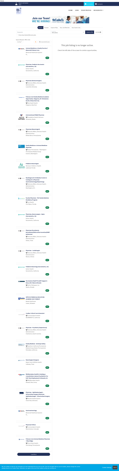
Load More (34, 454)
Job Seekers (89, 4)
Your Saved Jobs (76, 27)
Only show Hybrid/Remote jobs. (27, 35)
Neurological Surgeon (32, 360)
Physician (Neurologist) (33, 129)
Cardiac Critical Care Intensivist (35, 313)
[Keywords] (34, 32)
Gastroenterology (31, 410)
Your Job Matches (65, 27)
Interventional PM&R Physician (35, 115)
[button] (98, 32)
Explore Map (54, 27)
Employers (99, 4)
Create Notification (44, 42)
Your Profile (86, 10)
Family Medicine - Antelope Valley (35, 344)
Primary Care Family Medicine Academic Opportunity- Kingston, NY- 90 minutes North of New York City (37, 99)
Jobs (77, 10)
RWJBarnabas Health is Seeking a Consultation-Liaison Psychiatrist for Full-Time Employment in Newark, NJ (37, 376)
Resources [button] (98, 10)
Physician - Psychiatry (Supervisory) (36, 327)
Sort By (19, 42)
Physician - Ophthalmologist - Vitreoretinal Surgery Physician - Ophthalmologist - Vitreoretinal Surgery (38, 394)
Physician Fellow (31, 425)
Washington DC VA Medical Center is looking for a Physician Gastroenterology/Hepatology (36, 180)
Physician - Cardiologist (33, 250)
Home (70, 10)
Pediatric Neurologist (32, 163)
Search (40, 27)
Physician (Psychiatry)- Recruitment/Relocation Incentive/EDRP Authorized (38, 232)
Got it (115, 467)
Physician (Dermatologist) (34, 80)
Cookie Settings (106, 467)
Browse (46, 27)
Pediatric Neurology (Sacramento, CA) (37, 266)
